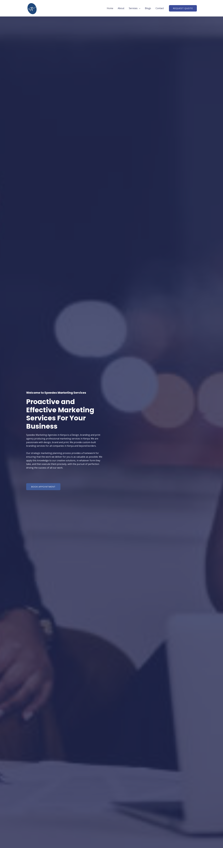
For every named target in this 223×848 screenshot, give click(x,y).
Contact (160, 8)
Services (133, 8)
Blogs (148, 8)
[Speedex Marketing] (32, 8)
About (121, 8)
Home (110, 8)
